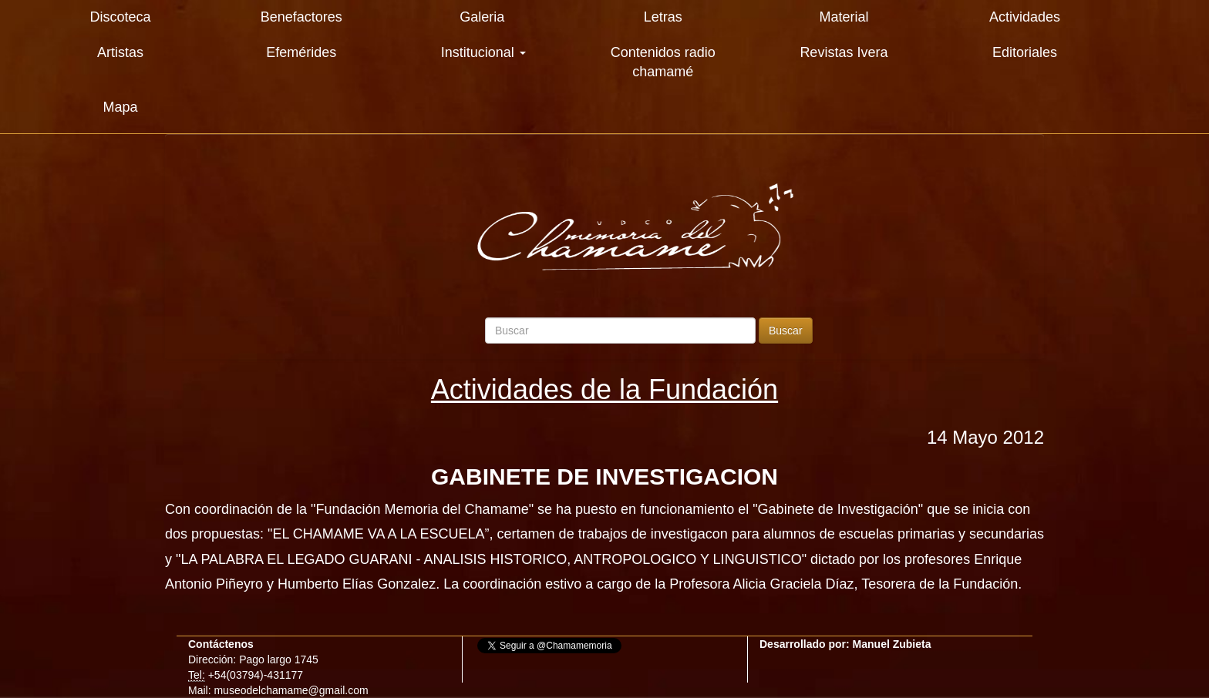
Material (843, 17)
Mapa (120, 107)
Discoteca (120, 17)
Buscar (786, 330)
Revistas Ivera (843, 52)
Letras (663, 17)
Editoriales (1024, 52)
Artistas (120, 52)
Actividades (1024, 17)
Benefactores (301, 17)
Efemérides (301, 52)
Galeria (482, 17)
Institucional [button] (483, 52)
